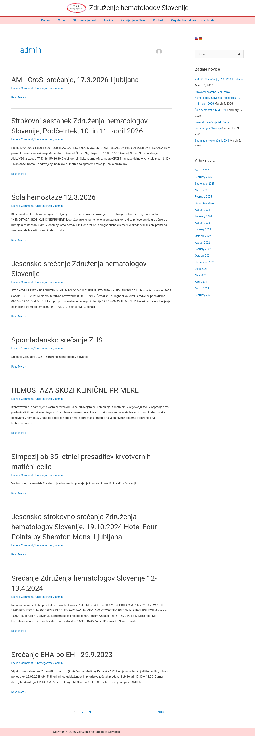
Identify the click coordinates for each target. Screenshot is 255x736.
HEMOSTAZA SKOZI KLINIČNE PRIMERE (80, 390)
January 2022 (204, 249)
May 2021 (201, 275)
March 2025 (202, 190)
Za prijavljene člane (131, 20)
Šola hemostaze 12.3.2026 (57, 197)
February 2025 (204, 197)
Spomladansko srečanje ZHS (61, 339)
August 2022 (203, 243)
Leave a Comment (23, 88)
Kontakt (154, 20)
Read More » (19, 97)
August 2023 (203, 223)
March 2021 (202, 289)
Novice (108, 20)
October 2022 (203, 236)
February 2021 (204, 295)
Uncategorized (46, 88)
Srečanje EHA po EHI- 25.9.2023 (66, 654)
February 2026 (204, 177)
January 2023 (204, 230)
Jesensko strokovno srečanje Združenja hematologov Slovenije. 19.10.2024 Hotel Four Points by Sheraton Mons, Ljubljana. (90, 526)
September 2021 (205, 262)
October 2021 (203, 256)
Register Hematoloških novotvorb (186, 20)
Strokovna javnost (86, 20)
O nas (65, 20)
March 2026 (202, 171)
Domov (51, 20)
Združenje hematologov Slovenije (139, 8)
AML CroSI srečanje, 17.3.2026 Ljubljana (80, 79)
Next (161, 712)
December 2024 (205, 203)
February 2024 (204, 217)
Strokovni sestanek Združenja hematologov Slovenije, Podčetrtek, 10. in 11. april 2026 (217, 98)
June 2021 (202, 269)
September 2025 (205, 184)
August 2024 (203, 210)
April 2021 (201, 282)
